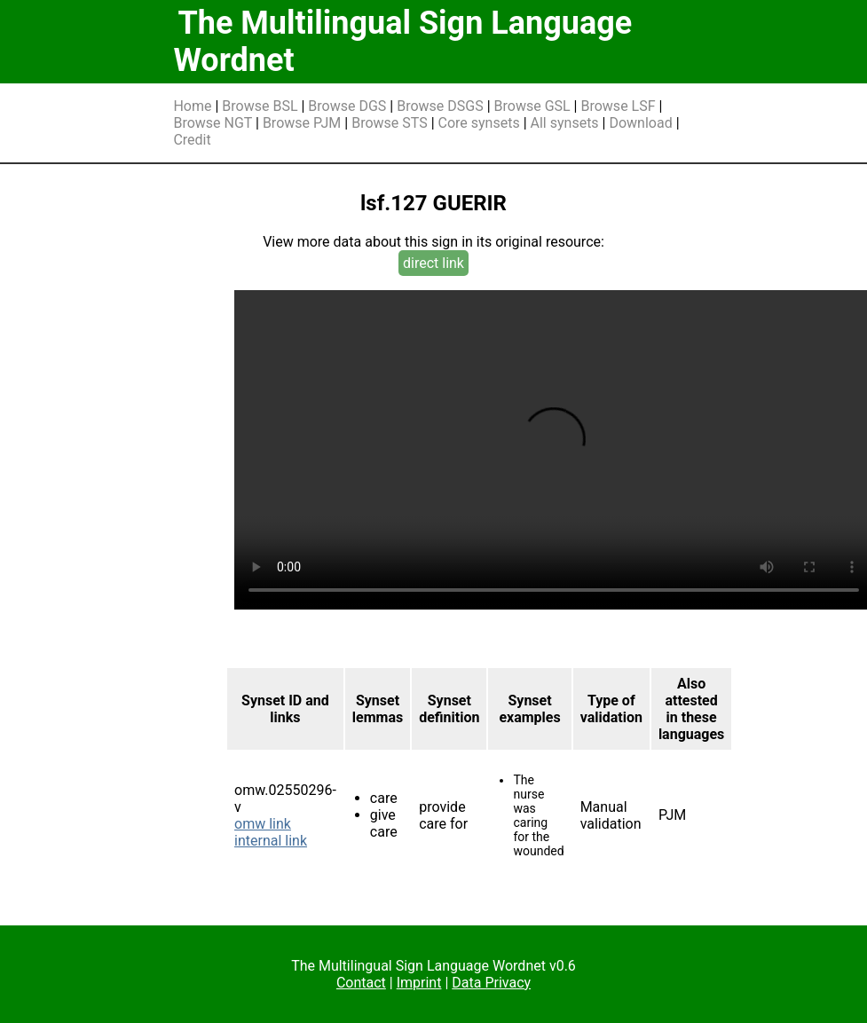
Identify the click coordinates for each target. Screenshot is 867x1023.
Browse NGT (212, 122)
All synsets (565, 122)
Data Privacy (491, 982)
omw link (262, 823)
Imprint (419, 982)
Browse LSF (617, 106)
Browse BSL (259, 106)
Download (640, 122)
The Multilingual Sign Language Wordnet (402, 41)
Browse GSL (532, 106)
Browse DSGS (440, 106)
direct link (433, 263)
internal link (270, 840)
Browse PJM (302, 122)
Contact (361, 982)
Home (192, 106)
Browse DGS (347, 106)
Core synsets (479, 122)
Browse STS (389, 122)
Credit (191, 139)
